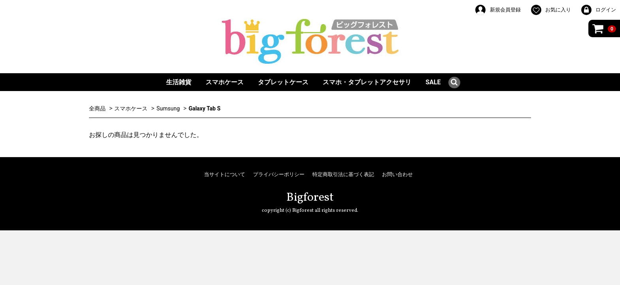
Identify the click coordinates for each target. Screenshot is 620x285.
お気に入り (550, 10)
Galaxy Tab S (205, 108)
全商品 (97, 108)
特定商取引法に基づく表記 (343, 174)
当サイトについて (224, 174)
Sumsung (168, 108)
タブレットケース (283, 82)
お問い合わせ (397, 174)
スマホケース (225, 82)
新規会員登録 (497, 10)
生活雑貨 (178, 82)
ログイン (598, 10)
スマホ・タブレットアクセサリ (367, 82)
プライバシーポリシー (278, 174)
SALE (432, 82)
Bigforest (310, 197)
